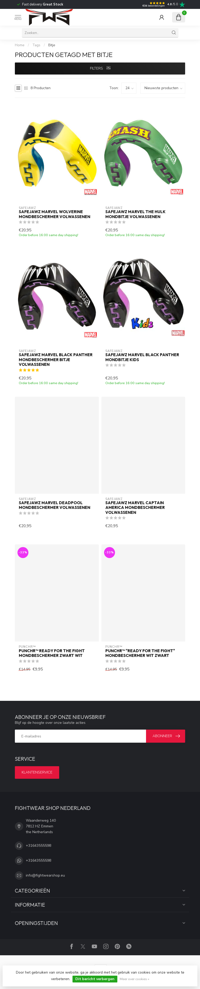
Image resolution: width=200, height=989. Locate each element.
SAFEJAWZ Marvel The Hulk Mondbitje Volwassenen (135, 214)
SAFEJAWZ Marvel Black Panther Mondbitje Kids (142, 357)
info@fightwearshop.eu (45, 875)
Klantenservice (37, 772)
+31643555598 (38, 845)
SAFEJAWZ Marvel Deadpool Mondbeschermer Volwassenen (54, 505)
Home (20, 45)
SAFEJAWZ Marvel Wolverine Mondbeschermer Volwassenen (54, 214)
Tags (36, 45)
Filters (100, 68)
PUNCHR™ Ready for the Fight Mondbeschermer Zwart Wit (52, 653)
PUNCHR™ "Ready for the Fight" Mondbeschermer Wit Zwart (140, 653)
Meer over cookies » (134, 979)
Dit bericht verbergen (94, 978)
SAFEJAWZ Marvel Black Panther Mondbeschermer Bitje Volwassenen (56, 360)
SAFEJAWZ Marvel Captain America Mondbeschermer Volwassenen (135, 508)
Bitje (51, 45)
